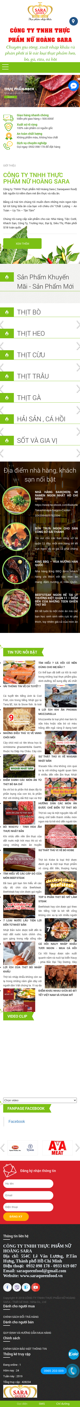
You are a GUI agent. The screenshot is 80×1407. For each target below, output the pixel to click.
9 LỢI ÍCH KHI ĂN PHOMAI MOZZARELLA (57, 712)
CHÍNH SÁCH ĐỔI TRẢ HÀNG (21, 1317)
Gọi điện (22, 1403)
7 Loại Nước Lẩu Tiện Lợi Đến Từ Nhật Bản (22, 922)
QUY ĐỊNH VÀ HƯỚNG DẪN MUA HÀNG (27, 1333)
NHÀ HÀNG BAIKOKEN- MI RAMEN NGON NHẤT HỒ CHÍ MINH (56, 495)
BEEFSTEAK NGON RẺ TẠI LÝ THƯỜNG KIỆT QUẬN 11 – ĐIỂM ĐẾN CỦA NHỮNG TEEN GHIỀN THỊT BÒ (56, 600)
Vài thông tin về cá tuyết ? (22, 686)
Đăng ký (16, 1216)
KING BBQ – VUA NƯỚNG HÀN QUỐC (56, 563)
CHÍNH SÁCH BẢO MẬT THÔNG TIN (25, 1349)
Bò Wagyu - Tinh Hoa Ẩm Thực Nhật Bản (22, 829)
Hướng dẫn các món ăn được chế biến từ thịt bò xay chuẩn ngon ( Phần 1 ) (57, 805)
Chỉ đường (63, 1403)
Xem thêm (22, 243)
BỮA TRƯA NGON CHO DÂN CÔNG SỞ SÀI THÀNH (56, 530)
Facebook (17, 1121)
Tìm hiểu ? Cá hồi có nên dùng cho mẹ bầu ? (57, 665)
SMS (42, 1403)
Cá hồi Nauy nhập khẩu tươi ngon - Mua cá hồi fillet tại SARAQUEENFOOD (57, 946)
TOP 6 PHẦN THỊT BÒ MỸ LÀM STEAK (57, 899)
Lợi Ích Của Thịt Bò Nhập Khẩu (22, 969)
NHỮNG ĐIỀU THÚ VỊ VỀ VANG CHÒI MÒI (22, 735)
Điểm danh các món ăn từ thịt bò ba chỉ (22, 782)
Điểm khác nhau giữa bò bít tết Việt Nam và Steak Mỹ (57, 993)
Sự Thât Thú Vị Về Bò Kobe (56, 850)
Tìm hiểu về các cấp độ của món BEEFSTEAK (22, 876)
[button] (5, 66)
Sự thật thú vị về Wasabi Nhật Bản (57, 758)
